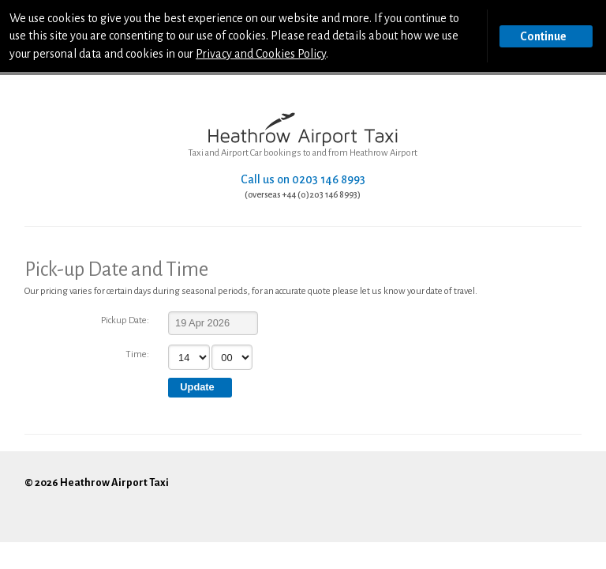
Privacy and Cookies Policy (261, 53)
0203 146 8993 (328, 179)
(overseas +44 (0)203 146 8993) (303, 194)
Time (136, 354)
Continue (543, 36)
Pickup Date (124, 320)
